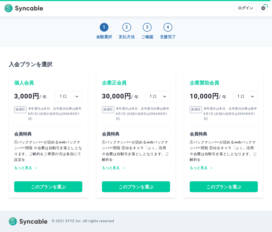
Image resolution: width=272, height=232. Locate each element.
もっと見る (26, 168)
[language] (263, 8)
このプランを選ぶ (48, 186)
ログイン (245, 8)
